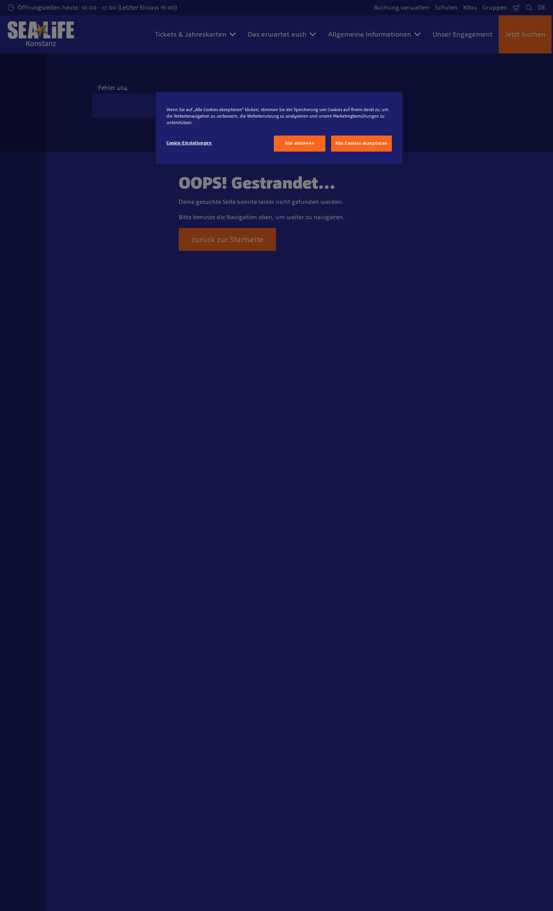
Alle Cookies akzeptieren (361, 143)
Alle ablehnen (299, 143)
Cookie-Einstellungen (189, 142)
